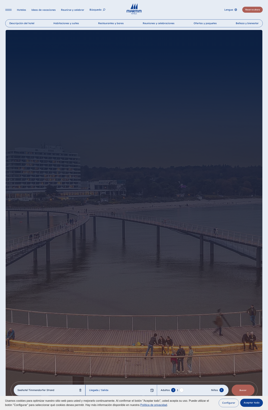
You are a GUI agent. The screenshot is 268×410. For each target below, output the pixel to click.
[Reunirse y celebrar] (72, 9)
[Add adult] (173, 390)
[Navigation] (8, 10)
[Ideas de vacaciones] (43, 9)
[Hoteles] (21, 9)
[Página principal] (134, 9)
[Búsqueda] (97, 10)
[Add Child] (222, 390)
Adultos (165, 390)
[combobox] (49, 390)
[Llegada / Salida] (121, 390)
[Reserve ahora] (252, 10)
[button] (229, 403)
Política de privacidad (153, 404)
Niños (214, 390)
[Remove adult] (182, 390)
